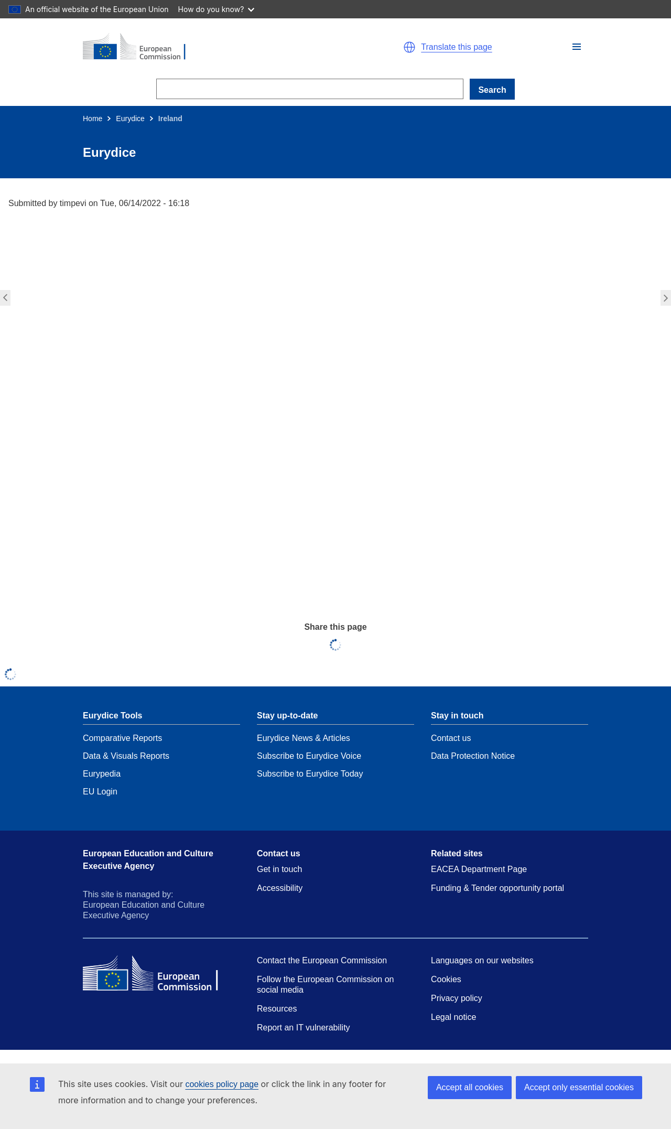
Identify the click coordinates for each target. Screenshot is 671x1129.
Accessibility (279, 888)
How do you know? (216, 9)
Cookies (446, 979)
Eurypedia (102, 773)
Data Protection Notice (473, 755)
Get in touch (279, 869)
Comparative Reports (122, 738)
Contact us (451, 738)
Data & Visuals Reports (126, 755)
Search (492, 89)
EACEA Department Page (479, 869)
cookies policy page (221, 1084)
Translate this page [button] (456, 47)
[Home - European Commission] (204, 47)
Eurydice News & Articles (303, 738)
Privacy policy (456, 998)
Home (92, 118)
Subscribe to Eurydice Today (310, 773)
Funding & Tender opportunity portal (497, 888)
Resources (277, 1008)
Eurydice (130, 118)
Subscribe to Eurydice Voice (309, 755)
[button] (576, 46)
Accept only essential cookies (579, 1087)
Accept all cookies (469, 1087)
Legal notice (453, 1017)
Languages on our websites (482, 960)
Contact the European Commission (322, 960)
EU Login (100, 791)
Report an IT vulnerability (303, 1027)
